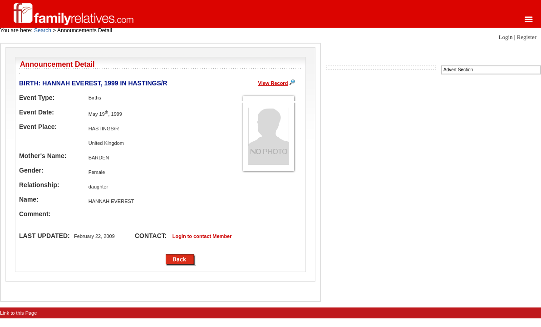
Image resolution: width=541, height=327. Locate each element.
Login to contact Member (202, 236)
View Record (273, 83)
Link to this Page (18, 313)
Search (42, 30)
